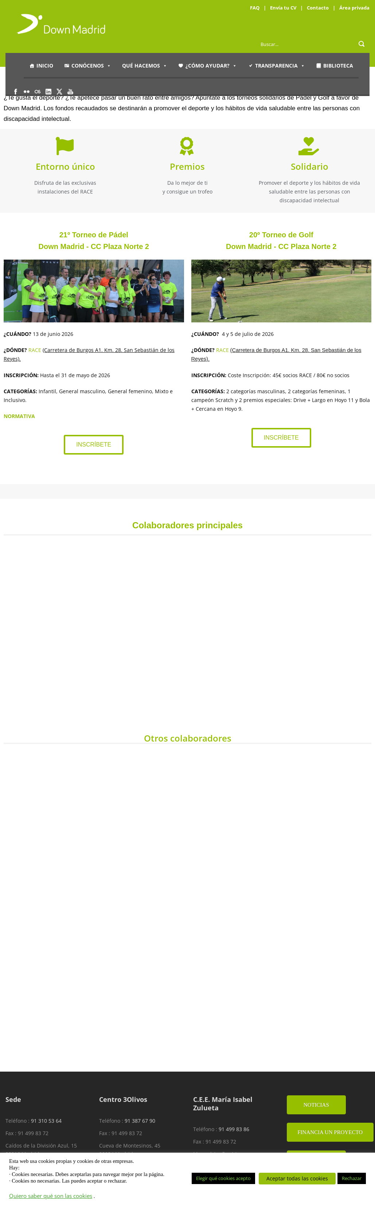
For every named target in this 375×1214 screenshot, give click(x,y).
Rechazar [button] (352, 1178)
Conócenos (91, 65)
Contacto (318, 7)
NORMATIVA (19, 416)
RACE (34, 349)
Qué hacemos (144, 65)
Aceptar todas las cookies (297, 1178)
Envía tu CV (283, 7)
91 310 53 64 (46, 1120)
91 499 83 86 (234, 1129)
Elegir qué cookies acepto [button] (223, 1178)
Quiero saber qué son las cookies (50, 1195)
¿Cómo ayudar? (211, 65)
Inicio (44, 65)
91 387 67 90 (140, 1120)
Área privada (354, 7)
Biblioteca (338, 65)
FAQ (254, 7)
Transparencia (280, 65)
